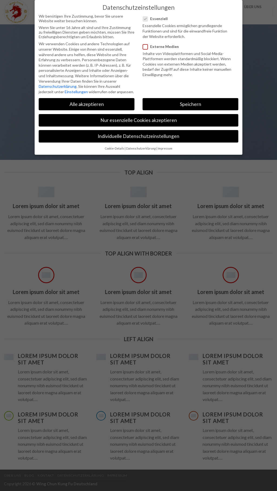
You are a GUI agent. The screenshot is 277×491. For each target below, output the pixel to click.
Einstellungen (76, 91)
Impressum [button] (165, 148)
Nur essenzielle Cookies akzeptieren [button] (138, 119)
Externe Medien (163, 46)
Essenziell (157, 18)
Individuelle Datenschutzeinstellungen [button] (138, 136)
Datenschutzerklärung (58, 86)
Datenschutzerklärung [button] (141, 148)
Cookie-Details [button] (114, 148)
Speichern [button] (190, 103)
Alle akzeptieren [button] (87, 103)
